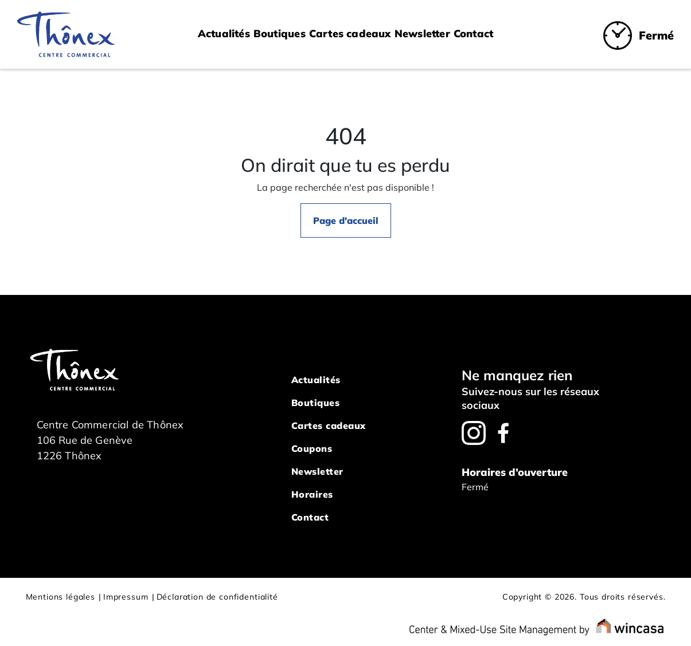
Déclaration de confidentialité (217, 597)
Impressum (126, 597)
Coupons (312, 448)
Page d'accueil (345, 220)
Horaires (312, 494)
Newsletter (422, 33)
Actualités (224, 33)
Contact (473, 33)
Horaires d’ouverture (515, 472)
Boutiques (279, 33)
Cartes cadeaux (350, 33)
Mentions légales (60, 597)
